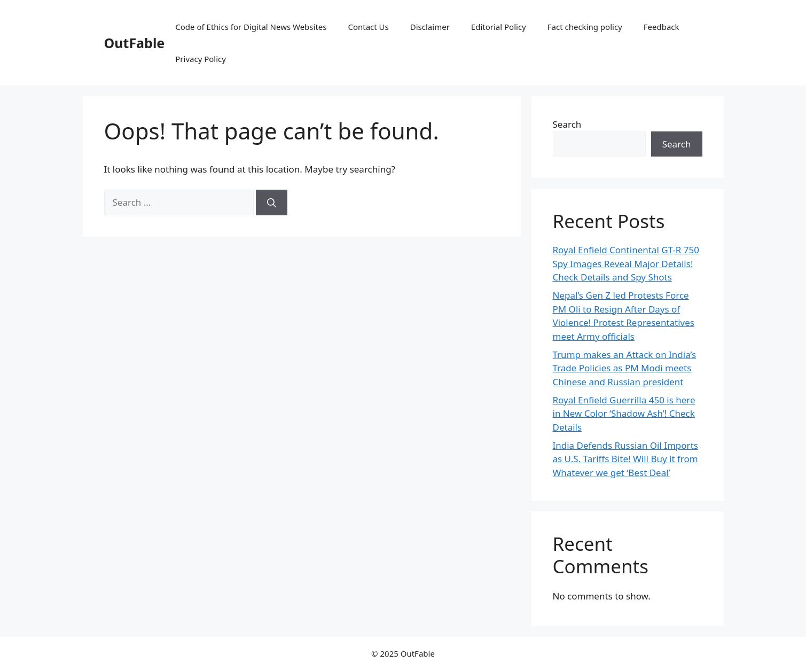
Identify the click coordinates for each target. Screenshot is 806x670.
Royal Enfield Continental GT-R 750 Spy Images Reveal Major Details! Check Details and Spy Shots (626, 263)
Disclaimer (430, 26)
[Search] (271, 202)
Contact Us (368, 26)
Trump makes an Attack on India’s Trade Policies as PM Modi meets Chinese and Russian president (625, 368)
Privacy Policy (200, 58)
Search (567, 124)
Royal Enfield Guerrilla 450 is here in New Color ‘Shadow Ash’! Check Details (624, 413)
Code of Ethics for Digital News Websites (250, 26)
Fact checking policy (584, 26)
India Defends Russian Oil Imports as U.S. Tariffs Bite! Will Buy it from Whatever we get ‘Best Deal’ (625, 459)
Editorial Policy (498, 26)
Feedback (661, 26)
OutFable (134, 43)
